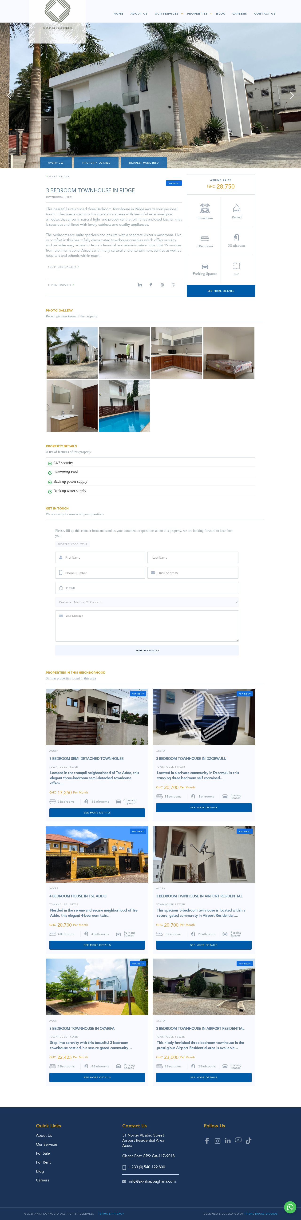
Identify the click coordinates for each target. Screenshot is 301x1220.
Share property (59, 285)
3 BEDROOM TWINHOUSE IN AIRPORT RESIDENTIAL (199, 896)
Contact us (265, 13)
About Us (44, 1135)
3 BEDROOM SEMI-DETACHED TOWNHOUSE (86, 759)
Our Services (47, 1144)
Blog (220, 13)
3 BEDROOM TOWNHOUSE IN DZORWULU (191, 759)
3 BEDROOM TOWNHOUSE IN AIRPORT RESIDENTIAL (200, 1029)
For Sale (43, 1153)
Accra (53, 176)
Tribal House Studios (260, 1213)
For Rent (43, 1162)
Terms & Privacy (111, 1213)
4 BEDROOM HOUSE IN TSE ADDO (77, 896)
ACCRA (160, 751)
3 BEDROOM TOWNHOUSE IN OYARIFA (82, 1029)
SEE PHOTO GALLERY (62, 267)
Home (118, 13)
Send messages (147, 650)
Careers (239, 13)
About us (139, 13)
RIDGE (65, 176)
